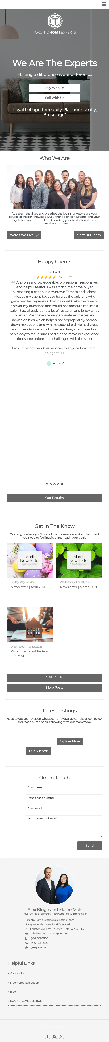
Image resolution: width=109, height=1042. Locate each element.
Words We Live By (24, 234)
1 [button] (47, 484)
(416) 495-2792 (39, 942)
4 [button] (58, 484)
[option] (54, 375)
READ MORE (54, 676)
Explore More (69, 741)
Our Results (54, 497)
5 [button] (62, 484)
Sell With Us (54, 97)
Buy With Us (54, 88)
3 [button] (54, 484)
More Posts (54, 687)
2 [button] (51, 484)
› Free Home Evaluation (24, 982)
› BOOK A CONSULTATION (26, 1001)
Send (89, 845)
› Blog (12, 992)
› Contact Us (16, 973)
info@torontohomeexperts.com (50, 933)
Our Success (38, 750)
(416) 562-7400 (39, 937)
